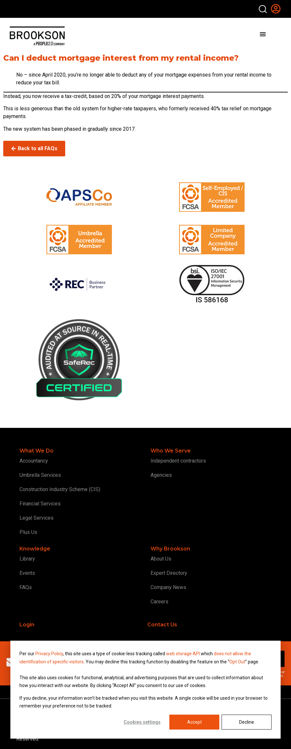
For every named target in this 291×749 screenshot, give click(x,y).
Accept (194, 722)
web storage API (183, 653)
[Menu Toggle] (263, 34)
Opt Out (237, 661)
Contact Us (162, 625)
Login (26, 625)
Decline (246, 722)
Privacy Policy (49, 653)
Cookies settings (142, 722)
